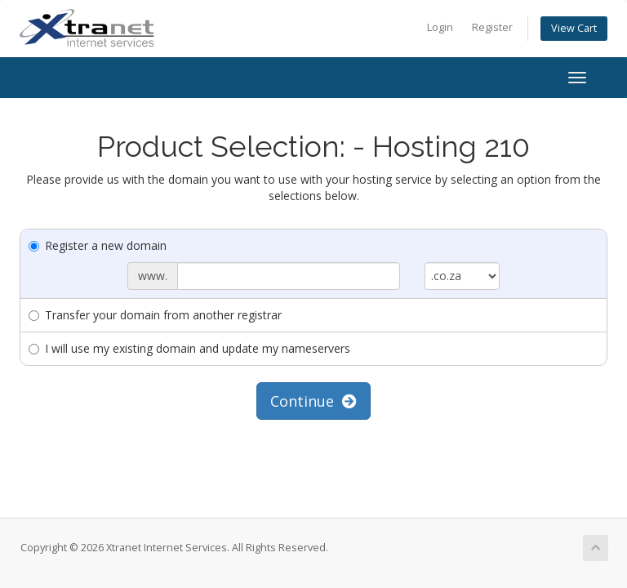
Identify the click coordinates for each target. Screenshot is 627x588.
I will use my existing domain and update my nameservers (189, 348)
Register (492, 27)
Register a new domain (98, 245)
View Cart (574, 28)
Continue (313, 401)
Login (440, 27)
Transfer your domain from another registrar (155, 315)
